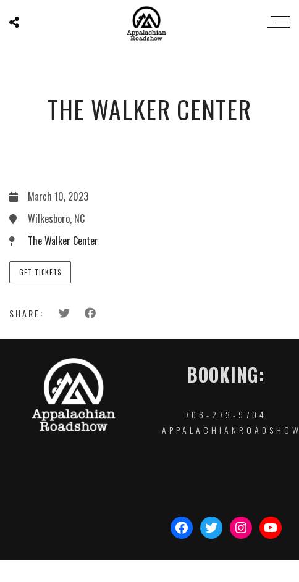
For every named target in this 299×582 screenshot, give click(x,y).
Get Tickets (40, 272)
